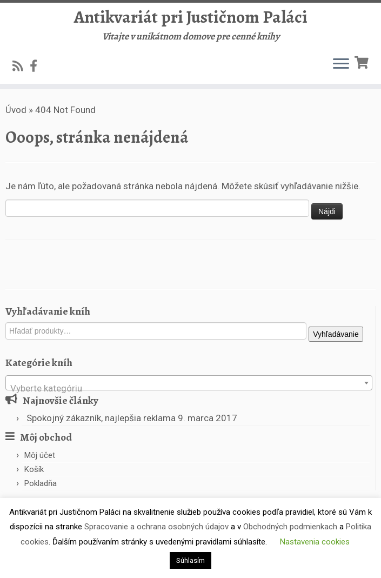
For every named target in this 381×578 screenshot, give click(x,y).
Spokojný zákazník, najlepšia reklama (101, 418)
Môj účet (39, 455)
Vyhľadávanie (336, 334)
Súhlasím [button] (190, 560)
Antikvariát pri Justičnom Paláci (191, 17)
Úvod (15, 109)
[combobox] (188, 382)
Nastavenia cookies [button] (315, 542)
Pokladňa (40, 483)
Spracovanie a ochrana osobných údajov (156, 527)
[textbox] (189, 388)
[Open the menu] (341, 64)
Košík (34, 469)
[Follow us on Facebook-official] (37, 66)
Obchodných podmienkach (290, 527)
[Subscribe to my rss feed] (21, 66)
